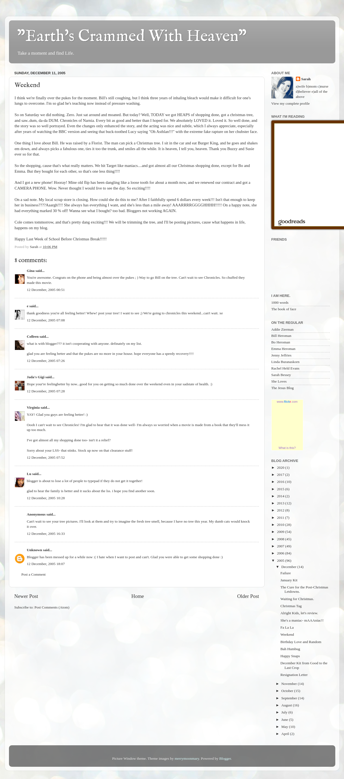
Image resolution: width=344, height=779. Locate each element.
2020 (281, 467)
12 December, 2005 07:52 (46, 457)
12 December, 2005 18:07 (46, 564)
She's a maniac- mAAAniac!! (302, 620)
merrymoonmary (187, 758)
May (285, 727)
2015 (281, 489)
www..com (287, 401)
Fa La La (287, 627)
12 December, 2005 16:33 (46, 534)
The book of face (283, 309)
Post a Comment (33, 574)
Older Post (248, 596)
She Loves (279, 381)
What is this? (287, 447)
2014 (281, 496)
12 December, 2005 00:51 (46, 290)
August (287, 705)
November (289, 684)
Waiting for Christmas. (297, 599)
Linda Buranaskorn (285, 362)
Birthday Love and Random (300, 642)
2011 (281, 518)
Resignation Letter (294, 675)
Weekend (287, 634)
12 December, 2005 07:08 (46, 320)
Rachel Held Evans (285, 368)
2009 (281, 532)
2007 (281, 546)
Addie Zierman (282, 329)
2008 (281, 539)
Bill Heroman (281, 336)
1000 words (280, 302)
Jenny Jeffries (281, 355)
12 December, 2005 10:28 (46, 498)
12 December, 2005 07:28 (46, 391)
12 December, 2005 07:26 (46, 361)
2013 (281, 503)
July (285, 712)
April (285, 734)
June (285, 720)
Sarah (306, 79)
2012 (281, 510)
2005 (281, 560)
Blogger (225, 758)
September (289, 698)
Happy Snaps (290, 656)
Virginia (33, 407)
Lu (29, 474)
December (289, 567)
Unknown (34, 550)
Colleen (33, 336)
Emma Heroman (283, 349)
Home (137, 596)
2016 (281, 482)
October (287, 691)
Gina (31, 271)
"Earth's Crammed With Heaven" (132, 36)
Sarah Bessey (281, 375)
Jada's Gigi (36, 377)
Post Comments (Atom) (52, 607)
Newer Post (26, 596)
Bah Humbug (290, 649)
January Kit (288, 580)
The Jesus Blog (282, 388)
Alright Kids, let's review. (299, 613)
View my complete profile (290, 103)
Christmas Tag (291, 606)
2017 (281, 475)
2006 (281, 553)
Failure (285, 573)
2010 (281, 525)
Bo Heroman (280, 342)
